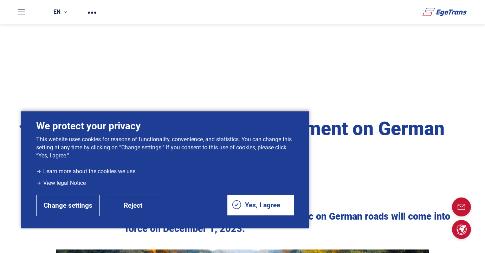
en (60, 11)
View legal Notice (61, 183)
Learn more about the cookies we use (85, 171)
